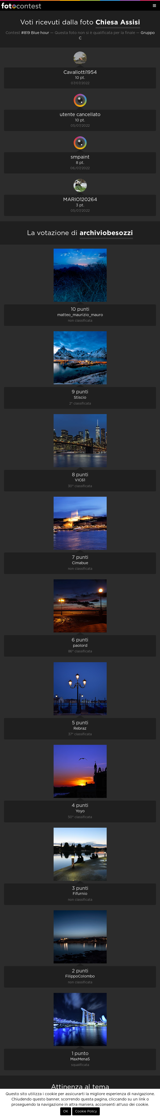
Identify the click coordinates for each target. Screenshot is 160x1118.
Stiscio (80, 397)
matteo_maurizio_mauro (80, 315)
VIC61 (80, 480)
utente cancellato (80, 114)
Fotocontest (21, 6)
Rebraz (80, 728)
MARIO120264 (80, 199)
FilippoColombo (80, 976)
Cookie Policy (86, 1111)
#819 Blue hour (35, 33)
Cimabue (80, 563)
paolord (80, 646)
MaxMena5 (80, 1059)
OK (65, 1111)
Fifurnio (80, 894)
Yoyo (80, 811)
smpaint (80, 157)
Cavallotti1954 (80, 72)
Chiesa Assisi (118, 22)
